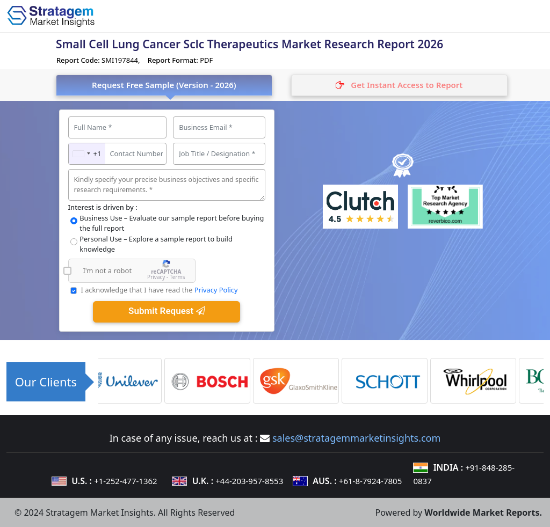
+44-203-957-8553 (249, 480)
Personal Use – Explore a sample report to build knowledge (156, 244)
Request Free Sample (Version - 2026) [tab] (164, 84)
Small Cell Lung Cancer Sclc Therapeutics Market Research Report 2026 (249, 44)
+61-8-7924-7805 (370, 480)
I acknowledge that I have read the (159, 290)
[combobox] (87, 153)
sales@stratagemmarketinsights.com (356, 437)
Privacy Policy (216, 290)
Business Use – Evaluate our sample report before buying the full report (171, 223)
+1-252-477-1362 (125, 480)
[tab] (399, 85)
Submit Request (166, 310)
